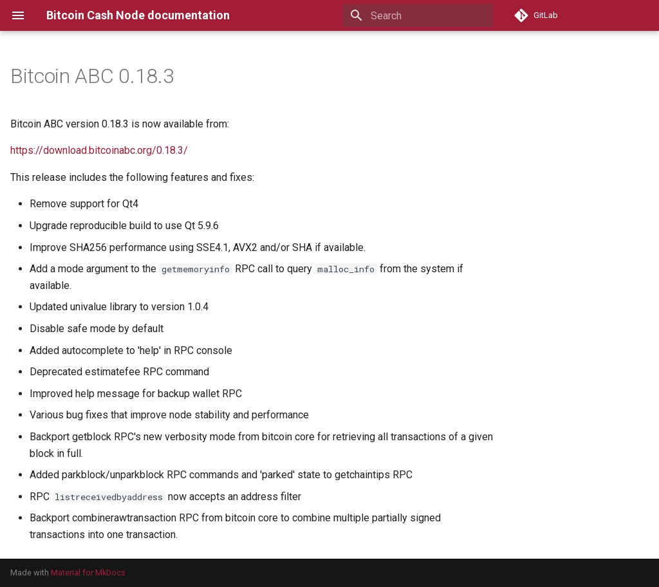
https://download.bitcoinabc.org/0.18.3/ (99, 150)
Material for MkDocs (88, 572)
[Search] (417, 15)
